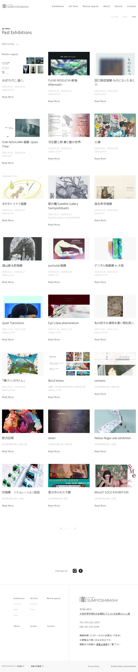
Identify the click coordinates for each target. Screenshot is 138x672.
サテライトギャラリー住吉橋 (12, 666)
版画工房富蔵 (36, 666)
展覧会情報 (102, 644)
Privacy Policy (93, 666)
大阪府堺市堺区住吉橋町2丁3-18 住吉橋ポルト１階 (105, 613)
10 (75, 528)
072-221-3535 (92, 622)
